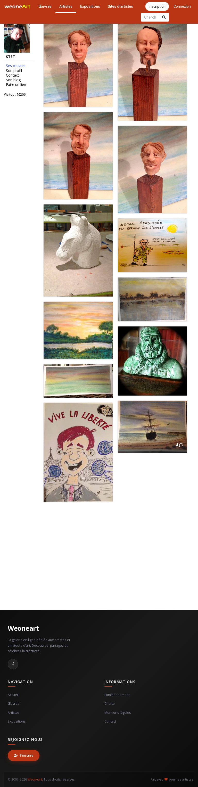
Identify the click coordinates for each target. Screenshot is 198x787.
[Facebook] (13, 664)
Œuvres (45, 6)
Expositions (90, 6)
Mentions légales (117, 712)
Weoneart (23, 628)
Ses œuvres (16, 65)
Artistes (65, 6)
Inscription (157, 6)
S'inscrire (23, 755)
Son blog (13, 80)
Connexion (182, 6)
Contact (12, 75)
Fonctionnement (117, 695)
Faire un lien (16, 84)
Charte (109, 703)
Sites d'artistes (120, 6)
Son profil (14, 70)
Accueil (13, 695)
